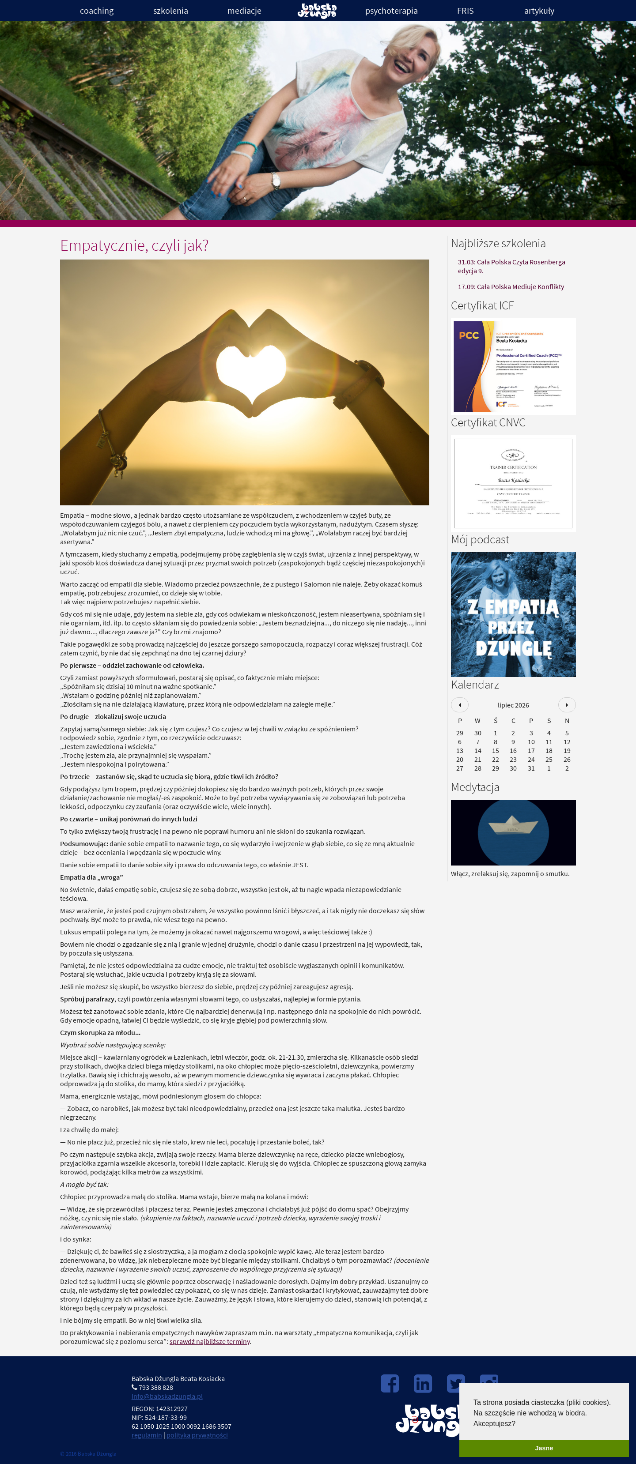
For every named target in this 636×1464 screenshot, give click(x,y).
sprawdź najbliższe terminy (210, 1341)
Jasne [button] (544, 1448)
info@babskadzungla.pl (167, 1396)
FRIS (465, 10)
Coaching (97, 10)
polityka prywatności (197, 1434)
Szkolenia (170, 10)
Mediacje (244, 10)
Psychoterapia (391, 10)
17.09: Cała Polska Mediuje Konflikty (511, 286)
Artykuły (539, 10)
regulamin (147, 1434)
